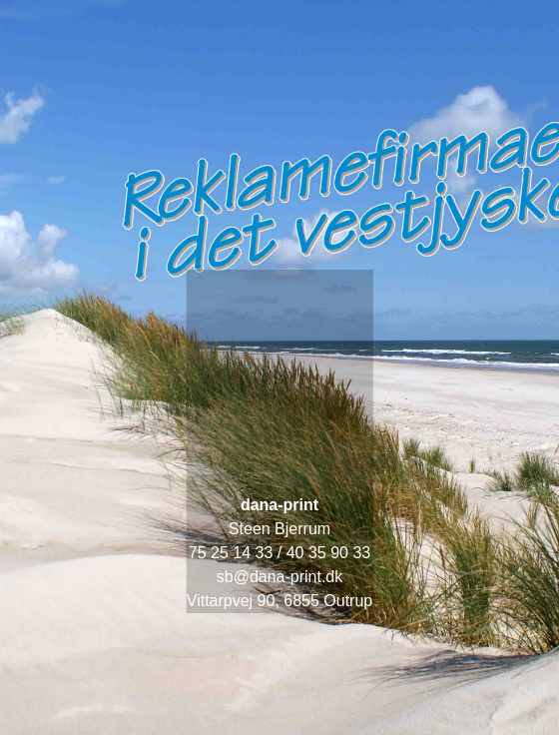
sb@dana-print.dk (280, 576)
